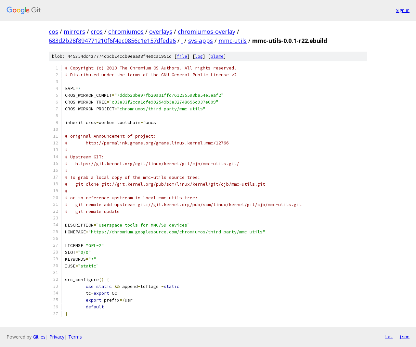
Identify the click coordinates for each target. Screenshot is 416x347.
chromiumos (126, 31)
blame (217, 56)
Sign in (403, 10)
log (199, 56)
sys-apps (200, 40)
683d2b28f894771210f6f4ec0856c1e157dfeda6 (112, 40)
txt (389, 337)
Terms (75, 337)
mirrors (74, 31)
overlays (160, 31)
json (404, 337)
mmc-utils (232, 40)
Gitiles (39, 337)
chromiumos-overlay (206, 31)
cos (53, 31)
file (182, 56)
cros (97, 31)
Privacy (56, 337)
